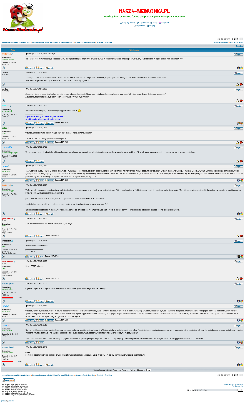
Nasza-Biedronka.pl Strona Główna (16, 42)
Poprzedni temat (221, 42)
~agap (4, 325)
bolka (4, 128)
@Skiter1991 (7, 219)
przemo (11, 401)
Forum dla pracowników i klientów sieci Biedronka (52, 42)
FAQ (123, 22)
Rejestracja (139, 26)
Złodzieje (108, 42)
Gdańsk (100, 42)
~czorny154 (7, 147)
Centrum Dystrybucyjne (85, 42)
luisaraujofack (8, 283)
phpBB (3, 401)
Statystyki (164, 22)
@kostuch (6, 241)
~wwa (4, 166)
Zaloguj (151, 26)
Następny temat (236, 42)
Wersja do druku (237, 386)
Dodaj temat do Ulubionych (233, 384)
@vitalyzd (6, 54)
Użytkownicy (143, 22)
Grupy (153, 22)
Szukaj (131, 22)
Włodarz (5, 106)
